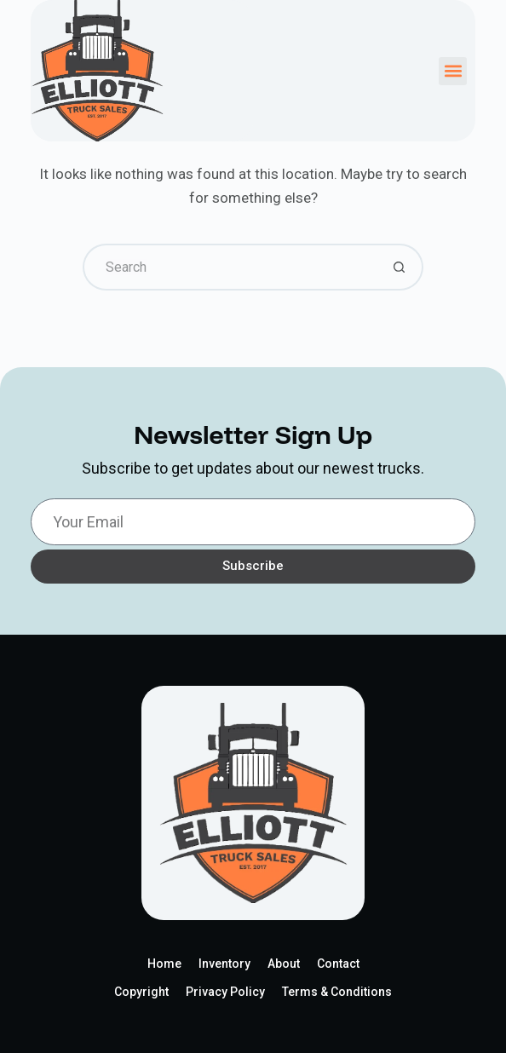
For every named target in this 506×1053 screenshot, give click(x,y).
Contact (338, 963)
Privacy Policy (225, 991)
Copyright (141, 991)
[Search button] (400, 267)
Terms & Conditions (337, 991)
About (283, 963)
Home (164, 963)
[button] (453, 71)
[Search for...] (230, 267)
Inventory (224, 963)
